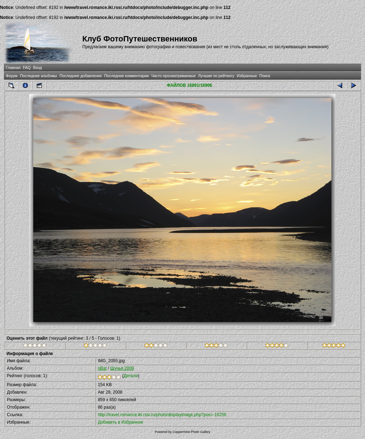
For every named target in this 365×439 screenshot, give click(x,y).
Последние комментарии (126, 76)
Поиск (264, 76)
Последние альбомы (38, 76)
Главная (13, 67)
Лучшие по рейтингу (216, 76)
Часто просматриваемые (173, 76)
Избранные (247, 76)
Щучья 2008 (122, 368)
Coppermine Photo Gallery (191, 432)
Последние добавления (81, 76)
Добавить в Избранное (120, 422)
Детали (131, 375)
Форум (11, 76)
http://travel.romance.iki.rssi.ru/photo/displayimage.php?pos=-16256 (162, 414)
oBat (102, 368)
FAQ (27, 67)
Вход (37, 67)
